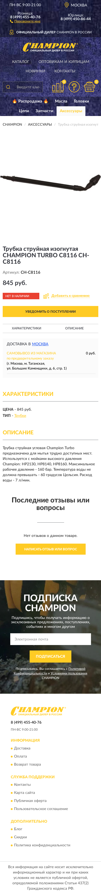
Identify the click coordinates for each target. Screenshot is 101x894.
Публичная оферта (30, 801)
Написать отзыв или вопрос (50, 549)
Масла (61, 101)
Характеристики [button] (26, 328)
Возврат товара (27, 764)
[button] (25, 21)
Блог (18, 829)
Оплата (20, 756)
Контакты (64, 71)
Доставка (22, 748)
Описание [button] (74, 328)
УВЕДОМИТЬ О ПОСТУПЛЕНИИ (50, 311)
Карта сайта (24, 793)
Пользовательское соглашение (41, 809)
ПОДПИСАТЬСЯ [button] (50, 657)
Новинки (35, 71)
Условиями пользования (69, 673)
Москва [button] (40, 344)
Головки (81, 101)
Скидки (20, 837)
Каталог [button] (20, 62)
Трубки (20, 416)
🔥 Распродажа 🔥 (30, 101)
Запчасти (44, 111)
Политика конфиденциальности (42, 845)
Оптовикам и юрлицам (64, 62)
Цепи (24, 111)
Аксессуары (71, 111)
